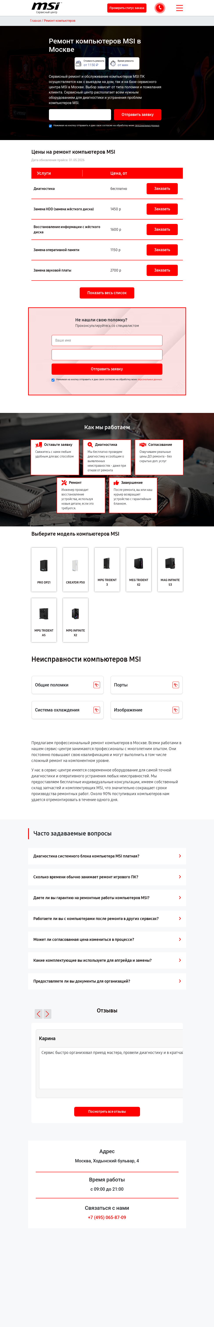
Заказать (162, 188)
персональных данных (147, 125)
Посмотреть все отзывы (107, 1111)
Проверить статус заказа (127, 8)
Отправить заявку (138, 114)
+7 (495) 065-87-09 (107, 1217)
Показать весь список (107, 292)
